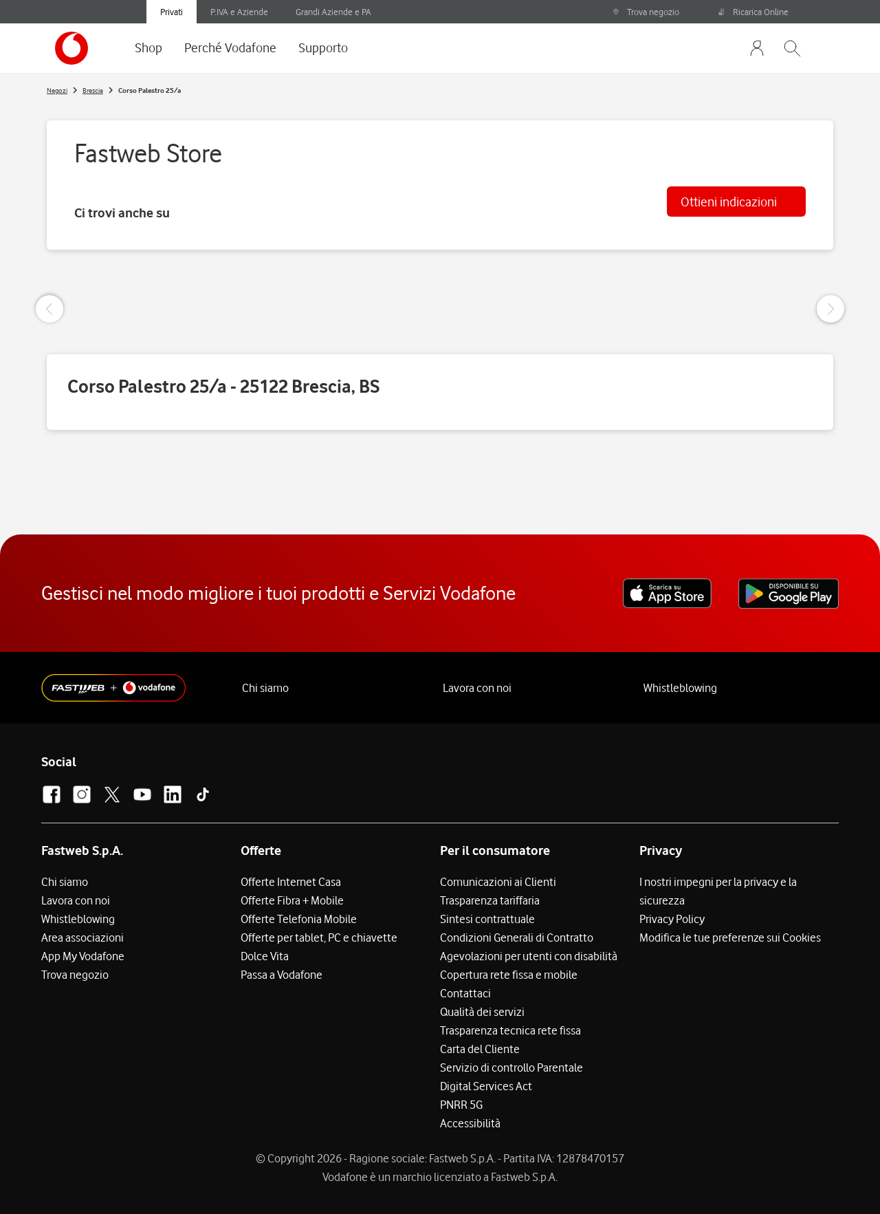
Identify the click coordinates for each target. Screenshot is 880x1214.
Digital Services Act (486, 1086)
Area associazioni (82, 937)
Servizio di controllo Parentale (511, 1067)
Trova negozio (646, 11)
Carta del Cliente (480, 1049)
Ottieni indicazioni (729, 201)
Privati (171, 11)
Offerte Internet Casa (291, 882)
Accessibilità (470, 1123)
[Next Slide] (830, 309)
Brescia (92, 90)
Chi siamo (265, 688)
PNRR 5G (461, 1105)
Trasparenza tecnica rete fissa (510, 1030)
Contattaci (465, 993)
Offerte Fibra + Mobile (292, 900)
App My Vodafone (82, 956)
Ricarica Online (753, 11)
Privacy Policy (672, 919)
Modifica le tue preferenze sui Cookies (730, 937)
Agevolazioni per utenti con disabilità (528, 956)
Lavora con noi (477, 688)
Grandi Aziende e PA (333, 11)
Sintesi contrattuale (487, 919)
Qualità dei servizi (482, 1012)
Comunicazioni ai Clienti (498, 882)
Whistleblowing (680, 688)
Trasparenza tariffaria (490, 900)
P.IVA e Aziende (239, 11)
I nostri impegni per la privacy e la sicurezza (718, 891)
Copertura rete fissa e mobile (509, 975)
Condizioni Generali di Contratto (516, 937)
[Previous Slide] (49, 309)
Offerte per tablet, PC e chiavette (319, 937)
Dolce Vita (265, 956)
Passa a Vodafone (281, 975)
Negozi (57, 90)
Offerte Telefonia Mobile (299, 919)
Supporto (323, 47)
